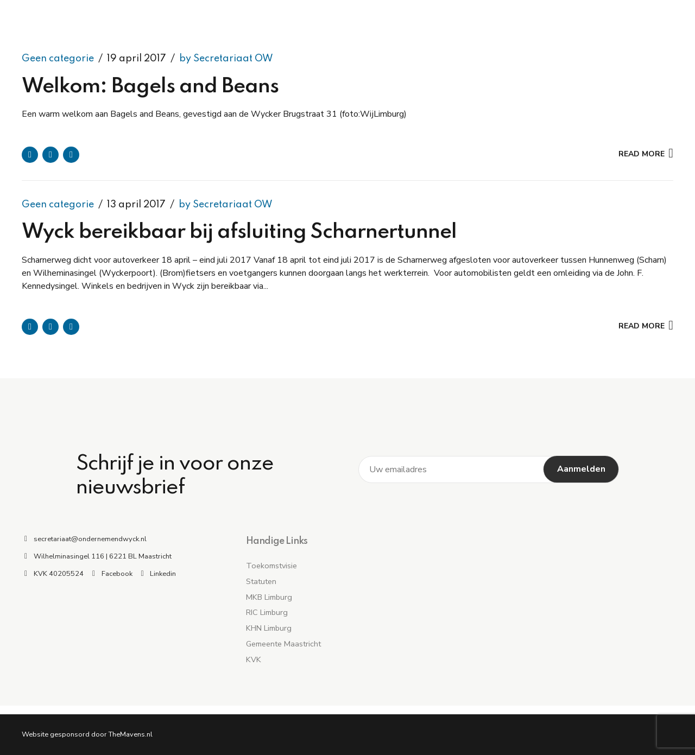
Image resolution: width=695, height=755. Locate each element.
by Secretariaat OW (226, 59)
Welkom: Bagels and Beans (150, 87)
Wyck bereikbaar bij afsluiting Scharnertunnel (239, 233)
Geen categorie (58, 59)
